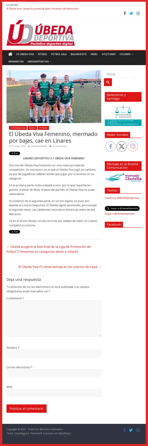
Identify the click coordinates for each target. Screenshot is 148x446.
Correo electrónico (19, 367)
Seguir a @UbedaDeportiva (120, 213)
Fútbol (42, 54)
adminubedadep (39, 146)
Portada (43, 127)
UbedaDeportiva (38, 61)
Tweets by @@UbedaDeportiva (122, 198)
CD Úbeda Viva (25, 54)
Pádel (94, 54)
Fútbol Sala (59, 54)
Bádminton (16, 61)
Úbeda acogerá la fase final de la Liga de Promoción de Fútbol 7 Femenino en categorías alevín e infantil (48, 249)
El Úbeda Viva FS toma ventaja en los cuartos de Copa (60, 267)
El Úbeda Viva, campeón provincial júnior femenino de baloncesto (42, 8)
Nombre (12, 348)
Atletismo (109, 54)
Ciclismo (125, 54)
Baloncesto (79, 54)
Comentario (15, 298)
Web (9, 387)
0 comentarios (58, 146)
